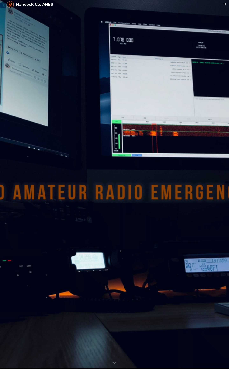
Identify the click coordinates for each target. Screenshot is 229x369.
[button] (225, 4)
